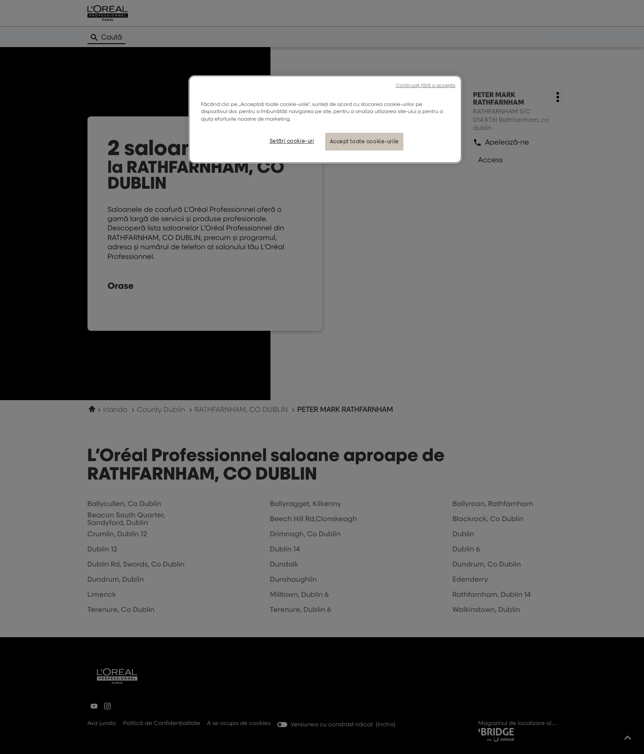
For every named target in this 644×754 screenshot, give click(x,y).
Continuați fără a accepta (426, 85)
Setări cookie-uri (292, 141)
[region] (325, 119)
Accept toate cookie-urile (364, 141)
